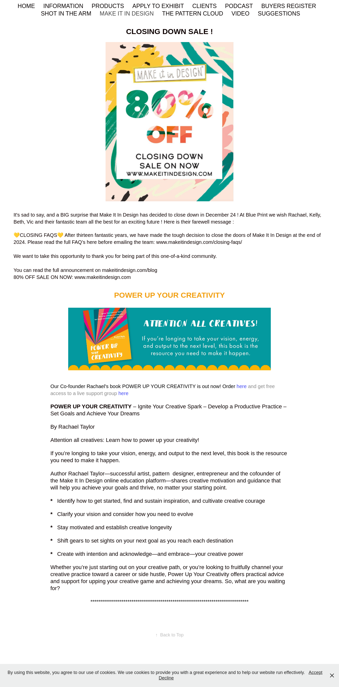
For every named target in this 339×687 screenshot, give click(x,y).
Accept (315, 672)
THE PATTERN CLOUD (192, 13)
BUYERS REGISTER (288, 6)
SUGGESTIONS (279, 13)
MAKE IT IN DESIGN (127, 13)
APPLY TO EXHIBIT (158, 6)
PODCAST (239, 6)
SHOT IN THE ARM (66, 13)
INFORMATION (63, 6)
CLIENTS (204, 6)
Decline (166, 677)
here (242, 386)
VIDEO (240, 13)
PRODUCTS (108, 6)
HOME (26, 6)
